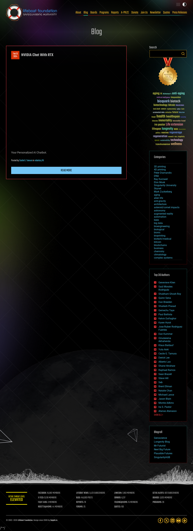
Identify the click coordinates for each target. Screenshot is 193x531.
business (158, 248)
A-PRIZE (125, 12)
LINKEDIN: (118, 493)
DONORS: (117, 498)
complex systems (163, 257)
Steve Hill (163, 378)
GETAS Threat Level (16, 499)
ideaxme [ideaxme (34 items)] (155, 121)
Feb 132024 (15, 55)
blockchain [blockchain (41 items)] (180, 105)
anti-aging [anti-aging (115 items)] (178, 93)
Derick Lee (163, 357)
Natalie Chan (165, 390)
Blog (86, 12)
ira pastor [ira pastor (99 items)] (159, 124)
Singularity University (165, 185)
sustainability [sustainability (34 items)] (165, 141)
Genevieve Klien (166, 282)
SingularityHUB (162, 457)
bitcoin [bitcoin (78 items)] (171, 105)
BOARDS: (156, 498)
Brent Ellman (165, 386)
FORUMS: (79, 507)
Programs (104, 12)
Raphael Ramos (166, 370)
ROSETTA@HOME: (45, 507)
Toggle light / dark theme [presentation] (184, 4)
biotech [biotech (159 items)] (175, 101)
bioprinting (159, 235)
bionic (157, 232)
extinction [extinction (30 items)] (168, 113)
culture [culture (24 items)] (178, 109)
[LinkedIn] (172, 520)
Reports (115, 12)
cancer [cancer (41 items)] (163, 109)
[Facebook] (160, 520)
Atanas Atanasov (167, 411)
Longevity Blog (162, 441)
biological (159, 229)
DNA (156, 175)
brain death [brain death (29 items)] (156, 109)
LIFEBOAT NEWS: (82, 493)
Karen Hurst (164, 322)
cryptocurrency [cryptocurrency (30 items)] (171, 109)
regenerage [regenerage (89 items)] (175, 132)
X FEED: (41, 498)
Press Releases (179, 12)
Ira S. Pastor (164, 407)
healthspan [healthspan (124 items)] (173, 117)
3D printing (160, 166)
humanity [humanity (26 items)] (183, 117)
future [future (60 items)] (175, 112)
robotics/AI (39, 161)
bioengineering (162, 226)
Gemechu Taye (166, 310)
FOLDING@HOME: (121, 502)
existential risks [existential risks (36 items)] (159, 112)
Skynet (157, 188)
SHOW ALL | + (158, 415)
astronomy (159, 210)
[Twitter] (166, 520)
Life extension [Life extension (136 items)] (174, 125)
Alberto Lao (164, 361)
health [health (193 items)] (161, 116)
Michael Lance (166, 394)
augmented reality (163, 213)
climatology (160, 254)
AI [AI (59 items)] (161, 93)
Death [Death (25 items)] (182, 109)
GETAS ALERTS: (158, 493)
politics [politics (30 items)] (158, 133)
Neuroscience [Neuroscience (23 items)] (182, 129)
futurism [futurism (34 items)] (182, 113)
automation (160, 216)
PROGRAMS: (157, 502)
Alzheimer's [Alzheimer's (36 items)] (167, 94)
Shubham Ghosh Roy (169, 293)
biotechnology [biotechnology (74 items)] (160, 105)
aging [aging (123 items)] (156, 93)
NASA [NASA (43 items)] (176, 129)
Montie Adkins (166, 402)
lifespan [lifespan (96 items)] (156, 129)
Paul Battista (165, 314)
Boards (93, 12)
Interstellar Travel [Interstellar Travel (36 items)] (179, 121)
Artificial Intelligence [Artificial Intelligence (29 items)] (163, 98)
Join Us (144, 12)
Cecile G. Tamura (25, 161)
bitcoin (157, 242)
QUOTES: (117, 507)
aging (157, 194)
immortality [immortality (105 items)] (165, 120)
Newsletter (155, 12)
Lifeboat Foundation (25, 520)
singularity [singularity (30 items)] (181, 137)
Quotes (166, 12)
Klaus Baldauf (166, 345)
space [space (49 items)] (157, 140)
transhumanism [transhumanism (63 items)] (163, 144)
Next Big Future (162, 449)
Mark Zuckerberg (163, 191)
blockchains (160, 245)
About (78, 12)
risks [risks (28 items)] (175, 137)
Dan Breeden (165, 302)
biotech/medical (162, 238)
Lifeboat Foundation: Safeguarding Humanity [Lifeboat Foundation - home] (31, 12)
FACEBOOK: (42, 493)
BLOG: (78, 498)
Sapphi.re (53, 520)
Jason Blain (164, 398)
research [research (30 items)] (171, 137)
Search (183, 53)
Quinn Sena (164, 297)
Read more (66, 170)
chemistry (159, 251)
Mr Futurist (160, 445)
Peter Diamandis (163, 172)
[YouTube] (178, 520)
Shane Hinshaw (166, 365)
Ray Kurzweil (161, 179)
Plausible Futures (163, 453)
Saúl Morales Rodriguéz (165, 288)
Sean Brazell (165, 374)
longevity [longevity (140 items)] (167, 129)
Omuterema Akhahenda (164, 340)
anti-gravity (160, 201)
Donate (134, 12)
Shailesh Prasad (167, 306)
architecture (160, 204)
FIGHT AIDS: (42, 502)
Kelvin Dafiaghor (167, 318)
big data (158, 223)
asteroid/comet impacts (166, 207)
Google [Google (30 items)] (154, 117)
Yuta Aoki (163, 349)
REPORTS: (80, 502)
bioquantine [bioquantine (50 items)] (176, 97)
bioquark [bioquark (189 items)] (163, 101)
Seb (160, 382)
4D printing (160, 169)
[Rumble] (184, 520)
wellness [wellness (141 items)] (176, 144)
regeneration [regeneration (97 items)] (160, 136)
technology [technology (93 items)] (177, 140)
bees (156, 219)
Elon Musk (159, 182)
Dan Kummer (165, 333)
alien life (158, 198)
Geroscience (160, 438)
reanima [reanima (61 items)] (165, 132)
